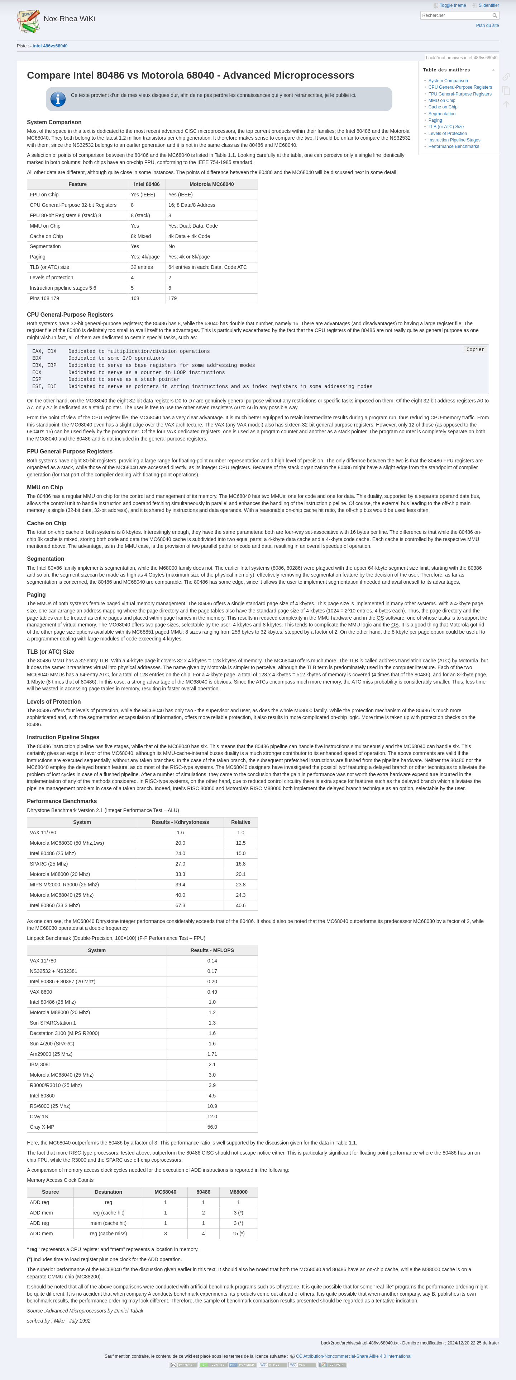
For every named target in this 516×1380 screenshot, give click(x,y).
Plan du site (487, 25)
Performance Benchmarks (454, 146)
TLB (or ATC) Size (446, 126)
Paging (435, 120)
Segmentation (442, 113)
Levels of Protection (448, 133)
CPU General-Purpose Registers (460, 87)
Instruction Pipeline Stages (455, 140)
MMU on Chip (442, 100)
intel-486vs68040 (50, 45)
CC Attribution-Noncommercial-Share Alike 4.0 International (353, 1356)
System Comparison (448, 80)
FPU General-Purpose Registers (460, 94)
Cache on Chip (443, 106)
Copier (475, 350)
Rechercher (495, 15)
